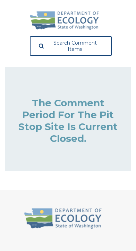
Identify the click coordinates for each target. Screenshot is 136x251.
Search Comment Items (68, 46)
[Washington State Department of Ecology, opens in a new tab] (64, 20)
